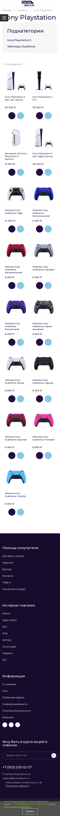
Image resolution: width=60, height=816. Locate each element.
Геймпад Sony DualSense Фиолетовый (12, 326)
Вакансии (8, 717)
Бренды (7, 569)
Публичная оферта (13, 697)
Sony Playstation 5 (19, 40)
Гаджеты (7, 653)
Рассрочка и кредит (14, 589)
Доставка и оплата (13, 556)
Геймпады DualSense (21, 46)
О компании (9, 684)
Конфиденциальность (15, 704)
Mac (4, 626)
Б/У (4, 659)
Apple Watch (9, 620)
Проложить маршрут (17, 785)
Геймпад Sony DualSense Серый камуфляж (42, 326)
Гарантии (7, 562)
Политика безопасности (16, 710)
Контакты (7, 575)
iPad (4, 633)
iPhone (6, 613)
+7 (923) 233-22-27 (17, 767)
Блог (5, 691)
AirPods (6, 640)
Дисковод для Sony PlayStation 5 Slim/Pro (16, 156)
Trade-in (6, 582)
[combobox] (14, 64)
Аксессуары (9, 646)
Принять (30, 811)
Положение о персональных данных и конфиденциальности (29, 805)
